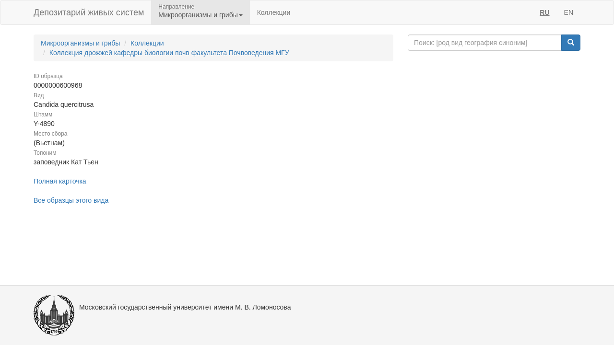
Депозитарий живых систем (89, 12)
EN (568, 12)
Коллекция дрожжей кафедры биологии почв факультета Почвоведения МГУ (169, 53)
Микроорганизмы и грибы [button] (200, 15)
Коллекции (274, 12)
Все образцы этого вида (71, 200)
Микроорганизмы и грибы (80, 43)
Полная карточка (60, 181)
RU (544, 12)
